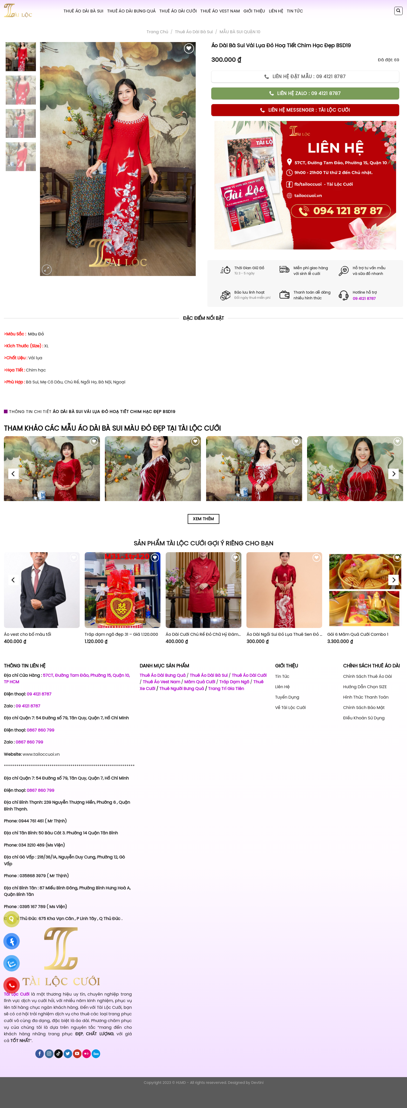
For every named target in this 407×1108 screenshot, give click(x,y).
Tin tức (295, 11)
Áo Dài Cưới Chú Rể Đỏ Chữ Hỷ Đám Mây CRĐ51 (203, 634)
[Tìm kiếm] (398, 11)
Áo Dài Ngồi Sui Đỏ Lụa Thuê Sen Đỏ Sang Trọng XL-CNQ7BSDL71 (284, 634)
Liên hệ (276, 11)
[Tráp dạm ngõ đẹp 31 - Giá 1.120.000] (122, 590)
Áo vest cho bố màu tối (27, 634)
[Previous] (13, 473)
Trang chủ (157, 32)
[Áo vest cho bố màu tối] (42, 590)
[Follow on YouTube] (77, 1053)
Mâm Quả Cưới (199, 682)
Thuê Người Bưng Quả (181, 688)
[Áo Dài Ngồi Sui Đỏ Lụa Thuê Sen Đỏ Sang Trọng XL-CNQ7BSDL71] (284, 590)
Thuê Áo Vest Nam (220, 11)
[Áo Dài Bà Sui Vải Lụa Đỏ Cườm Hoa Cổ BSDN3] (254, 484)
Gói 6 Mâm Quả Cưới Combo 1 (357, 634)
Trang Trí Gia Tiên (226, 688)
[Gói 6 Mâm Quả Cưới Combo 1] (365, 590)
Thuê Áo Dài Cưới (178, 11)
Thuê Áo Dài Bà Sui (84, 11)
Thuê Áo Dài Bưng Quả (131, 11)
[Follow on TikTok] (58, 1053)
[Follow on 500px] (96, 1053)
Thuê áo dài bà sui (194, 32)
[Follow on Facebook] (39, 1053)
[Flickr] (86, 1053)
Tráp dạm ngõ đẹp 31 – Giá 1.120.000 (121, 634)
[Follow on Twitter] (68, 1053)
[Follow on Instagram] (49, 1053)
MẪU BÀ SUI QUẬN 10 (240, 32)
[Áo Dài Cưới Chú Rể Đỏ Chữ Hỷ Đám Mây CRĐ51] (203, 590)
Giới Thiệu (254, 11)
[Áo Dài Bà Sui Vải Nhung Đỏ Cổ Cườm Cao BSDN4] (355, 484)
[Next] (393, 473)
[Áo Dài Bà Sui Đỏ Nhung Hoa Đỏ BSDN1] (52, 484)
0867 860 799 (40, 730)
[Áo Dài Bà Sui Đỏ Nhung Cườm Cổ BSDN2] (153, 484)
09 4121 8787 (364, 298)
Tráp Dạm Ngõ (234, 682)
